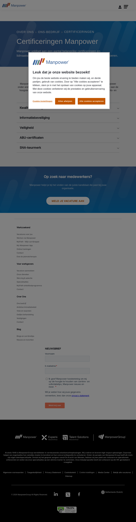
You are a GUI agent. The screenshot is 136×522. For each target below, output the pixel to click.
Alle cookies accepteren (91, 101)
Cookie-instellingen (42, 101)
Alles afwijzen (65, 101)
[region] (69, 80)
